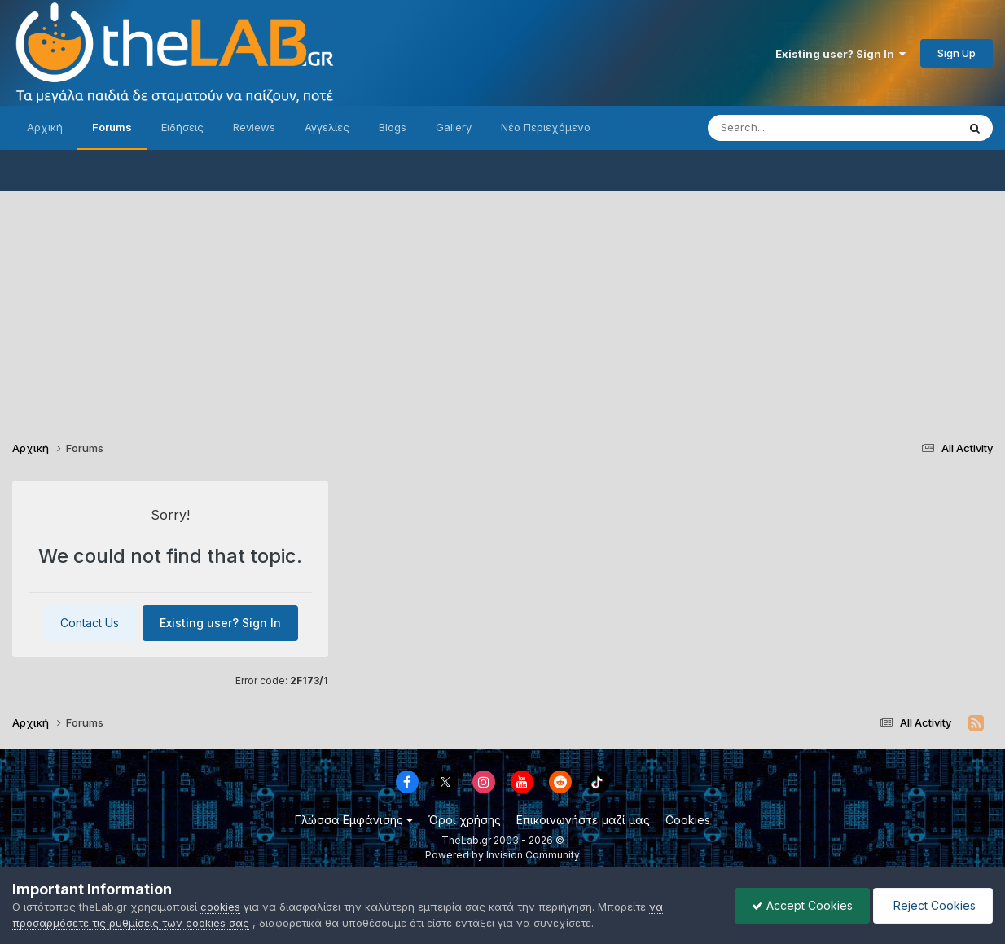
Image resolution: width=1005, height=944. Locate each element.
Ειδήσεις (182, 127)
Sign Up (956, 52)
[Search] (800, 128)
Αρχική (45, 127)
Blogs (392, 127)
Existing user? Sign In (840, 53)
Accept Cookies (802, 905)
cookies (220, 906)
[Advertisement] (502, 305)
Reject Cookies (933, 905)
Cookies (687, 820)
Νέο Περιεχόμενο (545, 127)
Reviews (254, 127)
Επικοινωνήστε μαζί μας (583, 820)
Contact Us (89, 623)
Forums (112, 127)
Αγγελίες (327, 127)
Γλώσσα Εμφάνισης (354, 820)
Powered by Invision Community (502, 855)
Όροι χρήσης (464, 820)
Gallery (454, 127)
